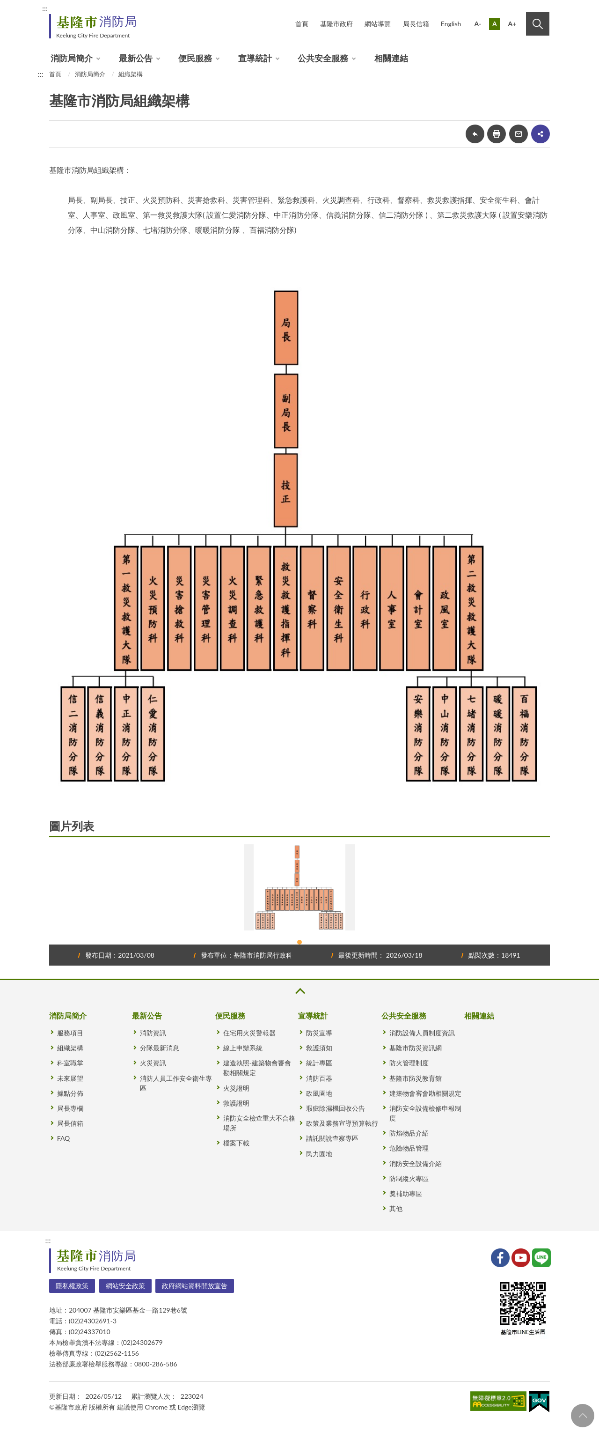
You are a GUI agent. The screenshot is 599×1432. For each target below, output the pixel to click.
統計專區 (319, 1063)
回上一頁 (475, 134)
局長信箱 (416, 24)
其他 (395, 1208)
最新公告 (136, 58)
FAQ (63, 1138)
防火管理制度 (409, 1063)
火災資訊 (153, 1063)
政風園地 (319, 1093)
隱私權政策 (72, 1286)
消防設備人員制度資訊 (422, 1033)
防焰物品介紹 (409, 1133)
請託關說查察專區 (332, 1138)
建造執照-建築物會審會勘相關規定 (257, 1068)
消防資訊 (153, 1033)
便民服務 (195, 58)
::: (45, 8)
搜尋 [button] (537, 24)
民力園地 (319, 1154)
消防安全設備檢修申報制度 (425, 1113)
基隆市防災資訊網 (415, 1048)
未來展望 (70, 1078)
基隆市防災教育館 (415, 1078)
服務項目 (70, 1033)
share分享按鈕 (540, 134)
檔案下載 (236, 1143)
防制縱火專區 (409, 1178)
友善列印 (496, 134)
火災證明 (236, 1088)
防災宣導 (319, 1033)
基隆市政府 (336, 24)
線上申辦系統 (243, 1048)
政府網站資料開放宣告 (194, 1286)
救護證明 (236, 1103)
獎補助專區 (405, 1193)
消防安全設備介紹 (415, 1163)
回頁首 (582, 1415)
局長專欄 (70, 1108)
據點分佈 (70, 1093)
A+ (512, 24)
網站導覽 (378, 24)
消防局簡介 (72, 58)
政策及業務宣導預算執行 (342, 1123)
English (451, 24)
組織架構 (130, 74)
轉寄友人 (518, 134)
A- (478, 24)
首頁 (301, 24)
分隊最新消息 (159, 1048)
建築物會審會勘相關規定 (425, 1093)
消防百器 (319, 1078)
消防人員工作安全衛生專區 (176, 1083)
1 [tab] (299, 942)
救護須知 (319, 1048)
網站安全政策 (125, 1286)
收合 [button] (299, 991)
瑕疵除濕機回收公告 (335, 1108)
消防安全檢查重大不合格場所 (259, 1123)
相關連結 (391, 58)
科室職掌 (70, 1063)
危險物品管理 (409, 1148)
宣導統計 (255, 58)
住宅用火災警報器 (249, 1033)
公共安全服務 (323, 58)
